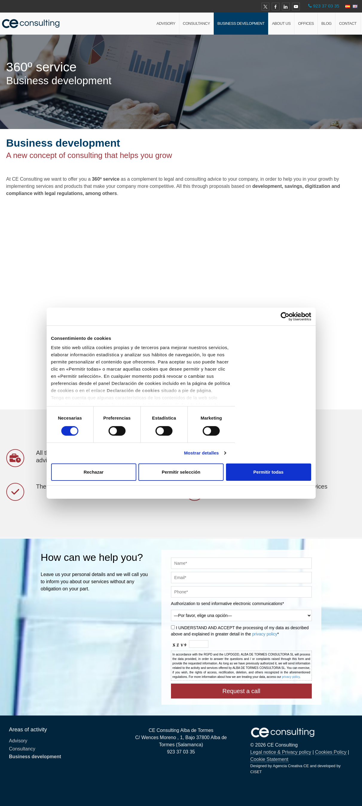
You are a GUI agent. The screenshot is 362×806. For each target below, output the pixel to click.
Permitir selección (181, 472)
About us (281, 23)
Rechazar (94, 472)
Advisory (166, 23)
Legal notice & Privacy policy (280, 752)
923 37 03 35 (326, 5)
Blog (326, 23)
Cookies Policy (330, 752)
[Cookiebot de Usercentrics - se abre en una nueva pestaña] (285, 316)
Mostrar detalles (201, 452)
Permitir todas (268, 472)
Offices (306, 23)
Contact (347, 23)
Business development (241, 23)
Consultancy (196, 23)
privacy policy (264, 634)
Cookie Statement (269, 759)
